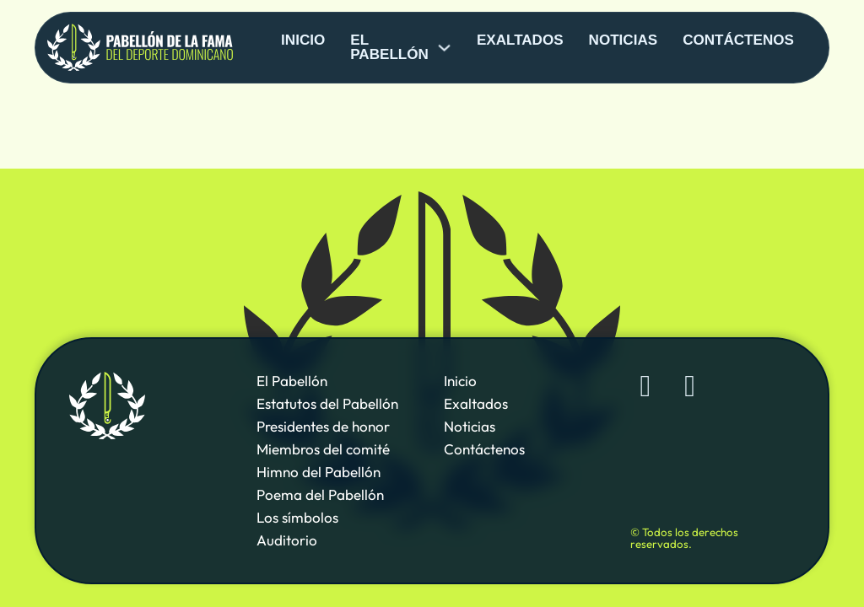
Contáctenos (738, 40)
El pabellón (389, 47)
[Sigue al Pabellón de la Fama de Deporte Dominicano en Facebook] (645, 387)
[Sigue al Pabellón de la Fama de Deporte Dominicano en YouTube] (690, 387)
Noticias (623, 40)
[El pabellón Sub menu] (444, 47)
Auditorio (286, 540)
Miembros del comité (323, 449)
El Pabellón (291, 380)
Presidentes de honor (323, 426)
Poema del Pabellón (320, 494)
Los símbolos (297, 517)
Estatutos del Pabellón (327, 403)
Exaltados (520, 40)
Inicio (303, 40)
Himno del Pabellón (318, 472)
